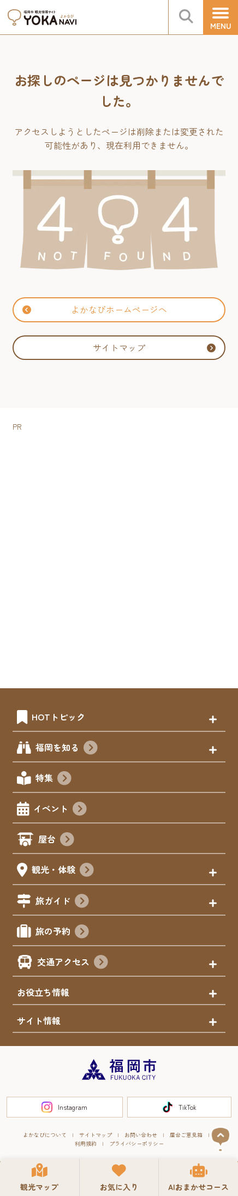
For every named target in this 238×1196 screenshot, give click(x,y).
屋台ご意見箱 (186, 1135)
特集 (53, 779)
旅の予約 (62, 932)
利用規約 (86, 1143)
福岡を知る (66, 749)
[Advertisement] (119, 552)
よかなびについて (45, 1135)
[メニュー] (220, 17)
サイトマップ (154, 347)
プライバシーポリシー (136, 1143)
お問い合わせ (140, 1135)
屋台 (56, 840)
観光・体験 (63, 871)
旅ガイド (62, 902)
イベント (60, 810)
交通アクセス (72, 963)
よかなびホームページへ (94, 309)
